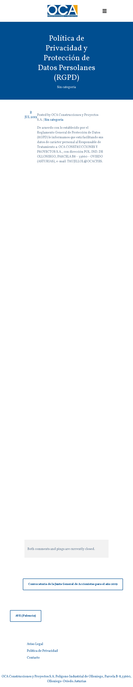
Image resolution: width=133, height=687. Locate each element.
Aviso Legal (35, 644)
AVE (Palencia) (25, 616)
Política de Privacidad (42, 651)
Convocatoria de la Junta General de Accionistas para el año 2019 (73, 584)
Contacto (33, 658)
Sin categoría (53, 120)
